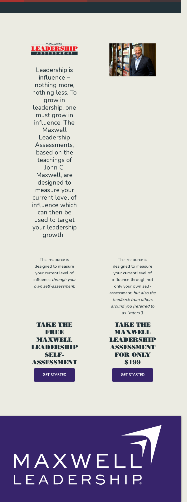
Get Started (54, 374)
